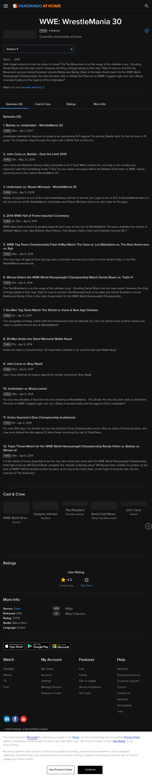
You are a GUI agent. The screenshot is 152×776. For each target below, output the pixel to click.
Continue (90, 769)
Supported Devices (128, 675)
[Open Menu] (6, 6)
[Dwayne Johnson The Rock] (45, 526)
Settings (46, 681)
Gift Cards (85, 693)
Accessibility (124, 705)
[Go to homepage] (36, 6)
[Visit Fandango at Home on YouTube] (23, 719)
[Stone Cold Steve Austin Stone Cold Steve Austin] (104, 526)
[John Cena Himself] (133, 526)
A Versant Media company (35, 729)
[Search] (146, 6)
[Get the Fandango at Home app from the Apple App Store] (14, 645)
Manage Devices (51, 687)
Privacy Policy (132, 737)
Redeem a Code (51, 693)
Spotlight (8, 669)
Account (46, 675)
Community (66, 585)
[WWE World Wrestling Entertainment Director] (16, 526)
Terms (75, 737)
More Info (100, 104)
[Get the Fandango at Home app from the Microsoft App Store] (60, 645)
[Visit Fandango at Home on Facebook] (15, 719)
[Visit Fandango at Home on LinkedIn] (6, 719)
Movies (7, 675)
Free (6, 687)
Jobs (120, 711)
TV (5, 681)
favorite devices (33, 87)
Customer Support (128, 681)
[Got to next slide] (148, 526)
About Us (122, 669)
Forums (121, 687)
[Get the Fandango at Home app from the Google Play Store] (38, 645)
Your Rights (119, 741)
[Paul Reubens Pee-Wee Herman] (75, 526)
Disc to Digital (87, 681)
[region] (76, 754)
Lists (81, 669)
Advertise (122, 699)
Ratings (71, 104)
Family (83, 675)
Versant (32, 737)
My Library (47, 669)
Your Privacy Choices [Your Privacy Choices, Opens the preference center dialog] (60, 769)
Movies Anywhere (90, 687)
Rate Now (87, 585)
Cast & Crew (42, 104)
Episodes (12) (14, 104)
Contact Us (123, 693)
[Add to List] (147, 31)
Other (17, 608)
